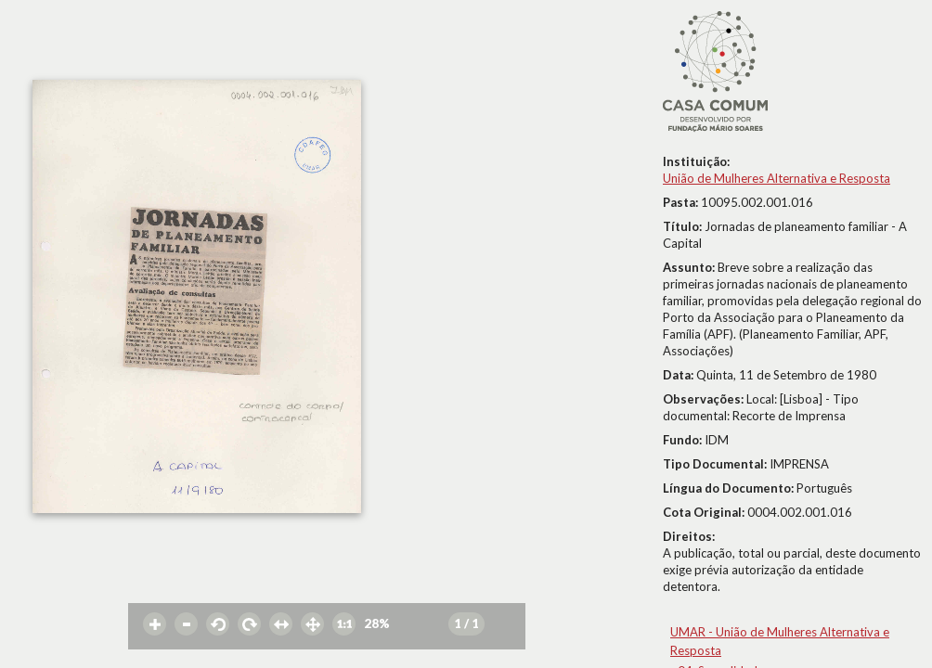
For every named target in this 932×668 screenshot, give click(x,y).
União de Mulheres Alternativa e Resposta (776, 178)
